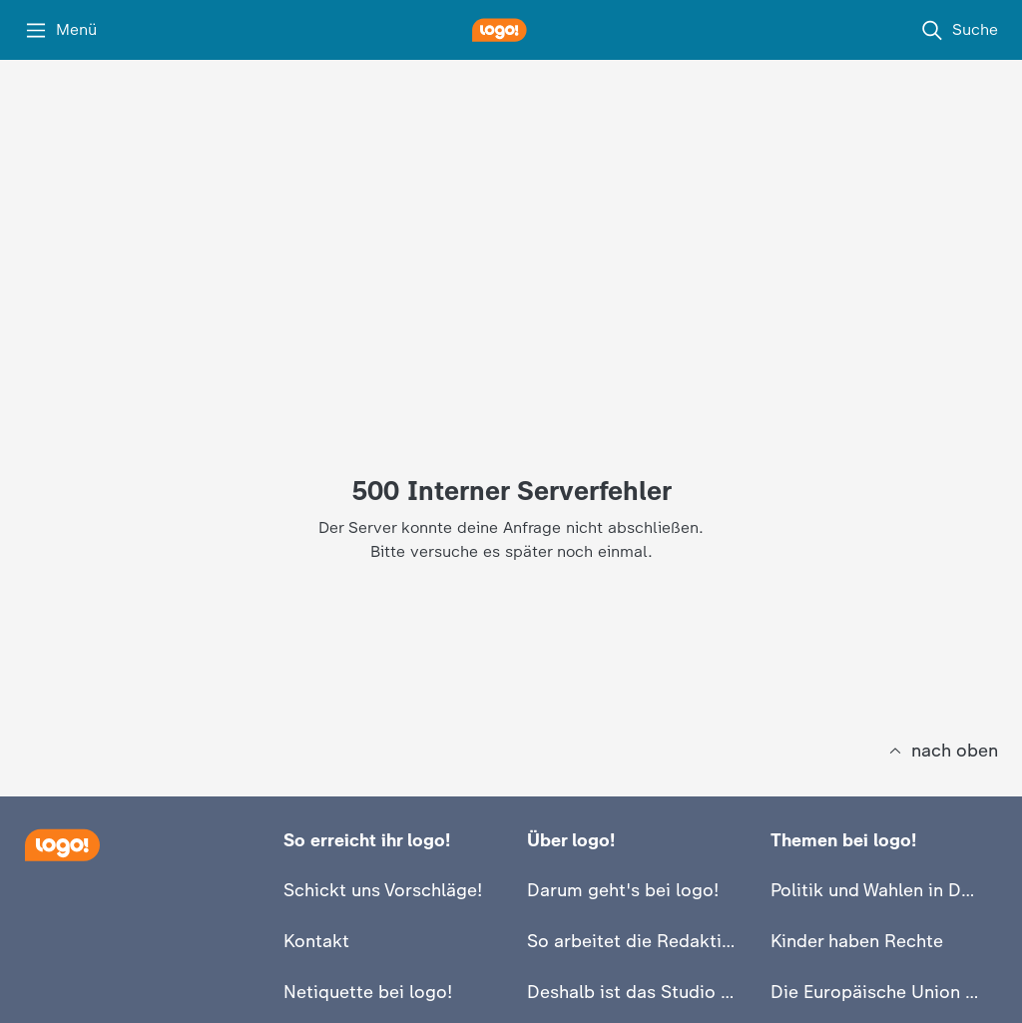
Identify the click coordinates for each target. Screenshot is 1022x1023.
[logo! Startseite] (511, 30)
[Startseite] (62, 844)
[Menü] (60, 30)
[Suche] (959, 30)
